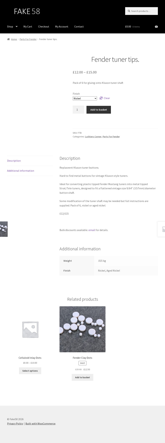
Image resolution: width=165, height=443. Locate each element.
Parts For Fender (28, 39)
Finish (76, 93)
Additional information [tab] (20, 170)
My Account (61, 26)
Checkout (43, 26)
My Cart (27, 26)
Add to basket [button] (82, 377)
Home (14, 39)
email (92, 230)
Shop (10, 26)
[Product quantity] (78, 110)
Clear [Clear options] (107, 98)
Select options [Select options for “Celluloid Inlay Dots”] (30, 370)
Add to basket (98, 109)
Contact (79, 26)
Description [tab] (14, 160)
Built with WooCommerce (40, 423)
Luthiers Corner (93, 136)
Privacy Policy (15, 423)
